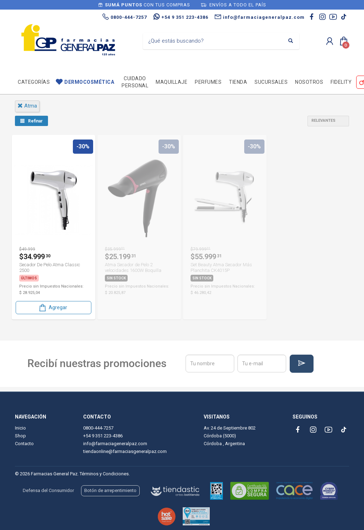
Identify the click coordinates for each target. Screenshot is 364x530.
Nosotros (309, 82)
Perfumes (208, 82)
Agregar (52, 307)
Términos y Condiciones (104, 473)
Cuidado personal (135, 82)
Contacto (24, 443)
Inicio (20, 428)
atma (27, 106)
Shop (20, 435)
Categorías (34, 82)
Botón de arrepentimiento (110, 490)
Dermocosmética (89, 82)
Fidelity (341, 82)
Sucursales (271, 82)
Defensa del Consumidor (48, 490)
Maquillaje (171, 82)
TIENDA (238, 82)
